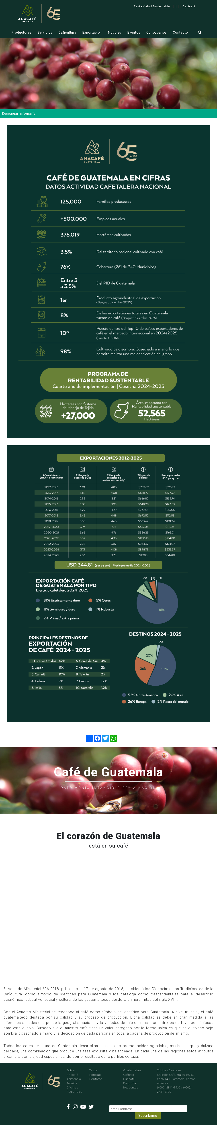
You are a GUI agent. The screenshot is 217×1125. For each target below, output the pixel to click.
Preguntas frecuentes (130, 1085)
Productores (22, 33)
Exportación (92, 33)
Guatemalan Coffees (132, 1072)
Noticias (114, 33)
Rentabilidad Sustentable (152, 6)
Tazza (93, 1070)
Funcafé (129, 1079)
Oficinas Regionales (74, 1089)
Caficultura (67, 33)
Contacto (180, 33)
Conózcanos (156, 33)
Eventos (133, 33)
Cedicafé (188, 6)
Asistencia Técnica (74, 1081)
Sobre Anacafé (72, 1072)
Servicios (45, 33)
